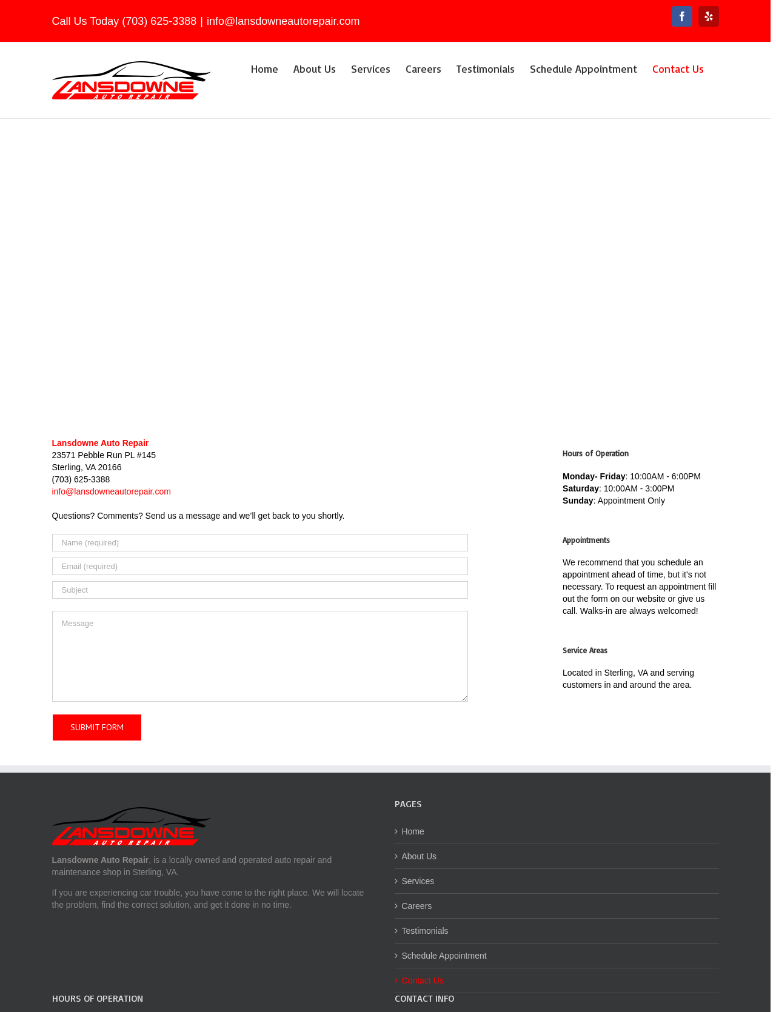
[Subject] (260, 590)
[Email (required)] (260, 566)
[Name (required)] (260, 542)
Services (418, 881)
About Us (419, 856)
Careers (417, 906)
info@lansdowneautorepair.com (283, 21)
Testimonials (425, 931)
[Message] (260, 656)
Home (413, 831)
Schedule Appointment (444, 955)
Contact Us (423, 980)
